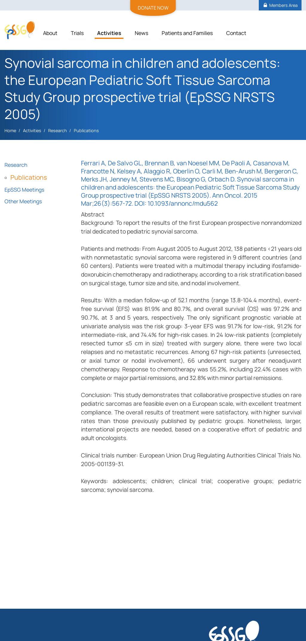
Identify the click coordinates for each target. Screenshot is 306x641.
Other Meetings (23, 201)
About (50, 32)
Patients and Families (187, 32)
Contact (236, 32)
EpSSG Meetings (24, 189)
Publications (86, 130)
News (141, 32)
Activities (109, 32)
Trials (77, 32)
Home (10, 130)
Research (57, 130)
